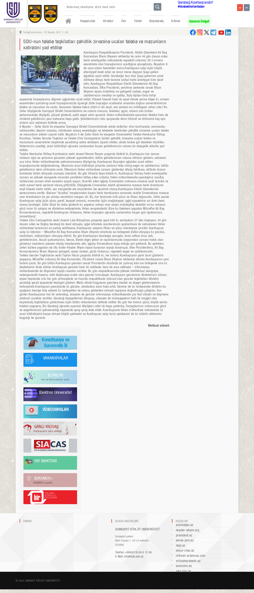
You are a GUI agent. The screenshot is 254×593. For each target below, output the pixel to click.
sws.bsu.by (183, 571)
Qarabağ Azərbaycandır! (195, 2)
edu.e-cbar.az (185, 550)
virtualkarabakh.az (188, 561)
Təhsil (138, 21)
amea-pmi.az (185, 540)
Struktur (108, 21)
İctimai (175, 21)
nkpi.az (180, 545)
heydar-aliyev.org (187, 530)
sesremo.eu (184, 566)
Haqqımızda (87, 21)
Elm (123, 21)
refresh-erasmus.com (191, 556)
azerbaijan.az (184, 525)
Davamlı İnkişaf (199, 21)
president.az (184, 535)
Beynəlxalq (156, 21)
